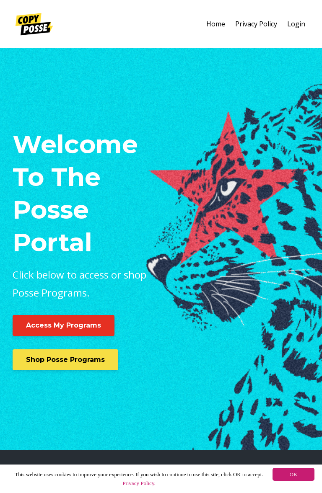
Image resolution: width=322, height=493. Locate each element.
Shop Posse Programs (65, 360)
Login (296, 23)
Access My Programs (63, 325)
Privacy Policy (256, 23)
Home (215, 23)
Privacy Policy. (139, 483)
